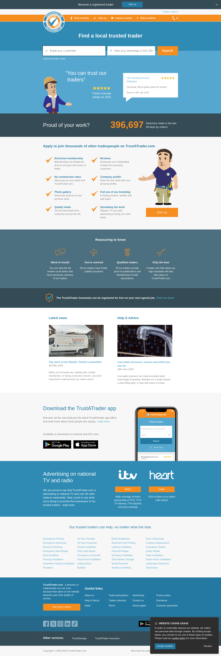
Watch (128, 489)
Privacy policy (163, 595)
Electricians (152, 567)
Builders (81, 567)
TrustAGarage (79, 638)
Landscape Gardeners (157, 563)
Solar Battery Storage (123, 559)
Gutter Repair (153, 551)
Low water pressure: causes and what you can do (143, 364)
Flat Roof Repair (120, 551)
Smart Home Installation (158, 559)
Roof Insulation (51, 555)
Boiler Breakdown (121, 539)
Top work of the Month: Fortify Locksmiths (75, 362)
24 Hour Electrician (87, 543)
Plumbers (48, 567)
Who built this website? (143, 651)
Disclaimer (161, 600)
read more (104, 421)
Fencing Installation (53, 559)
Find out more (165, 297)
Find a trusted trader (111, 36)
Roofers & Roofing (121, 567)
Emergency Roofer (156, 547)
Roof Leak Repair (86, 551)
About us (89, 595)
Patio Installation (154, 555)
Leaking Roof (84, 563)
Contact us (138, 600)
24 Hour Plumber (86, 539)
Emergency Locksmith (88, 555)
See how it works (62, 607)
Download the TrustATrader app (79, 408)
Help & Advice (128, 318)
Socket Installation (87, 547)
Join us (162, 212)
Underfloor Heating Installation (59, 563)
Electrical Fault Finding (124, 543)
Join (132, 4)
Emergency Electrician (54, 543)
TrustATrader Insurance (107, 638)
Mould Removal (120, 563)
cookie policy (178, 638)
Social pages (139, 605)
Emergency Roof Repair (55, 551)
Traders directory (117, 600)
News (88, 605)
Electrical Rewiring (52, 547)
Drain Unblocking (155, 539)
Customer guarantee (167, 605)
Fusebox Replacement (157, 543)
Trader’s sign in (170, 12)
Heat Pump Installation (89, 559)
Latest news (58, 318)
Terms (112, 605)
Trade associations (118, 595)
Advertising (138, 595)
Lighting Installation (122, 547)
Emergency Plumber (53, 539)
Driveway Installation (122, 555)
